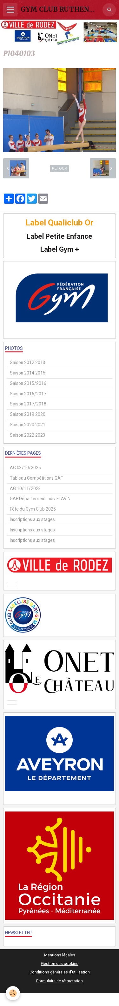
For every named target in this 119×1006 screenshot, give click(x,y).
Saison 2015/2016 (28, 383)
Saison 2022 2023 (27, 435)
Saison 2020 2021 (27, 424)
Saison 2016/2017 (28, 393)
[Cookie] (13, 993)
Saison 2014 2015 (27, 372)
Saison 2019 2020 (27, 414)
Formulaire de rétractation (59, 981)
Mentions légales (59, 955)
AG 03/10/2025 (25, 467)
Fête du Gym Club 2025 (33, 509)
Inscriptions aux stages (32, 519)
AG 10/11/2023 (25, 488)
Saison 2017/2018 (28, 403)
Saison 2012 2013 (27, 362)
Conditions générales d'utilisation (60, 972)
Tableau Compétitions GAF (36, 478)
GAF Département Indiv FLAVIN (40, 498)
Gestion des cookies (59, 963)
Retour (59, 168)
